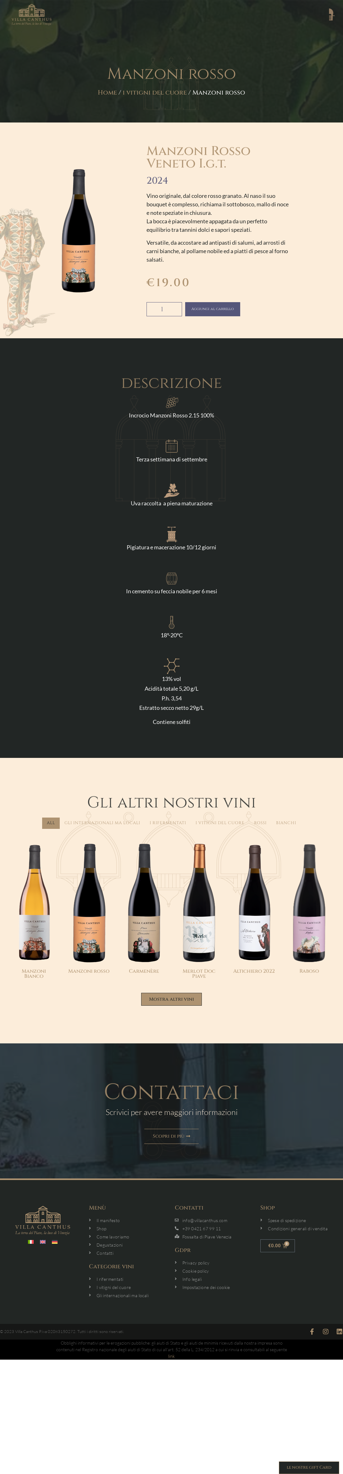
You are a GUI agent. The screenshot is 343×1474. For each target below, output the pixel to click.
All (51, 823)
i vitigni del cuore (155, 92)
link (171, 1359)
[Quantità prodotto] (164, 309)
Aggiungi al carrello (224, 309)
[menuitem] (31, 1245)
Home (107, 92)
